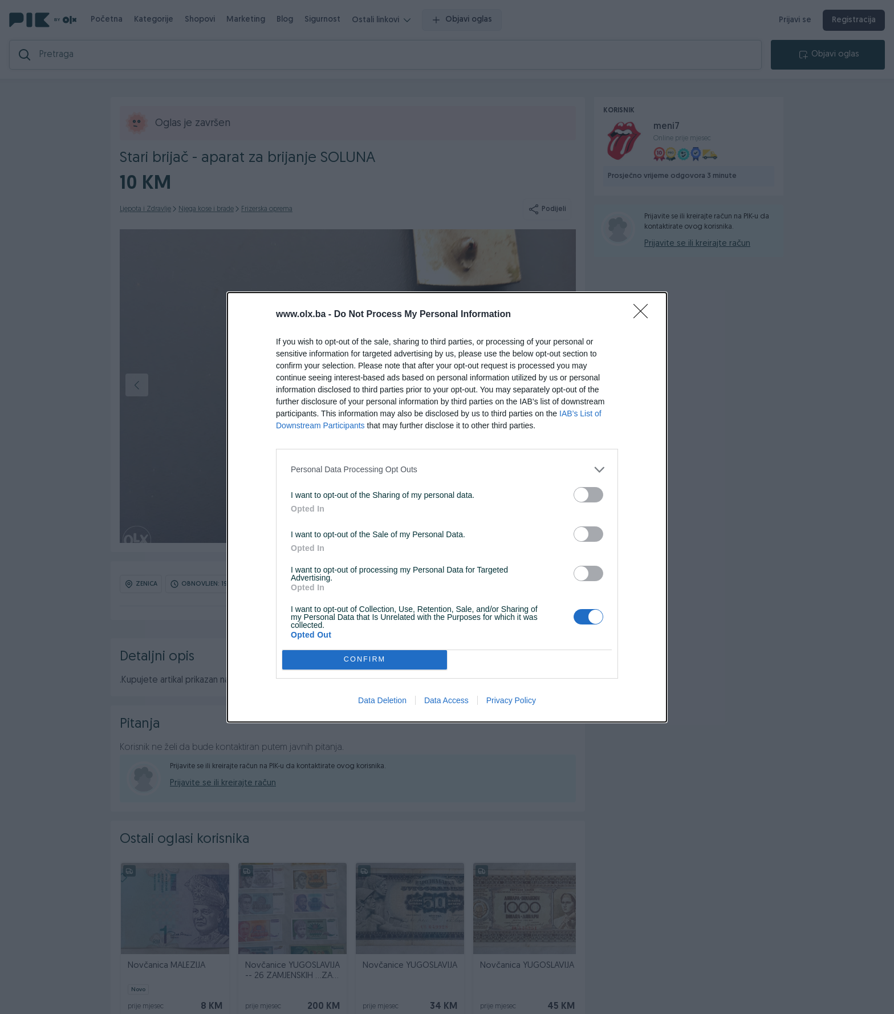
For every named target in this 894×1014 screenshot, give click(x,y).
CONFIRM (364, 659)
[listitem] (447, 470)
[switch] (588, 494)
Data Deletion (382, 700)
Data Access (446, 700)
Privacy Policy (511, 700)
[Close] (644, 315)
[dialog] (447, 507)
